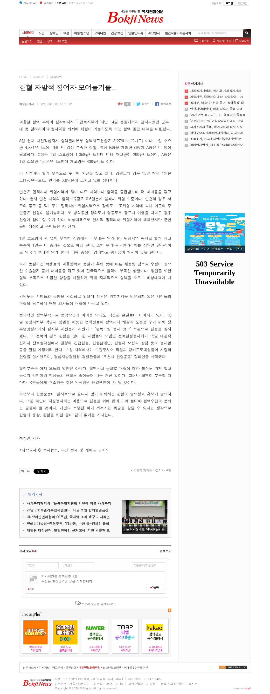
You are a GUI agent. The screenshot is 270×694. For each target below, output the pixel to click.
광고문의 (57, 667)
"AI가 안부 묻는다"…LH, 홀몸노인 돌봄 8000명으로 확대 (217, 115)
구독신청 (204, 41)
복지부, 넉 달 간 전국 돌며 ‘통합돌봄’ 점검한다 (217, 103)
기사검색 (247, 33)
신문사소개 (29, 667)
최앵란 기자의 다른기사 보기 (152, 470)
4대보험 (62, 41)
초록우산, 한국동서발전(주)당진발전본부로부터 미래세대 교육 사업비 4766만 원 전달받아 (216, 139)
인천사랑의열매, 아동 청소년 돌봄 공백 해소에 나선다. (216, 109)
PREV (238, 249)
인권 (39, 41)
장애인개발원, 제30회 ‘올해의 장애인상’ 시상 (217, 145)
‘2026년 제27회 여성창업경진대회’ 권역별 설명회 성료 (216, 121)
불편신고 (70, 667)
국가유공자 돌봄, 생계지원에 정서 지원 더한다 (216, 127)
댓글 (124, 103)
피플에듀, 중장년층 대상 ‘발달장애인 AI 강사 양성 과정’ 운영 (216, 97)
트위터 (143, 103)
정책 (50, 41)
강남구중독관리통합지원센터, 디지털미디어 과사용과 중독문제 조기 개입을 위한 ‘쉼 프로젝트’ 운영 (216, 133)
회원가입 (242, 3)
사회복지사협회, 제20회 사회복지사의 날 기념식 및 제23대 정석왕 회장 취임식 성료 (217, 91)
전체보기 (165, 551)
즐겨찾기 (49, 3)
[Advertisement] (135, 59)
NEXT (241, 249)
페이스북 (163, 103)
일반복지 (27, 41)
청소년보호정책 (112, 667)
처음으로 (216, 3)
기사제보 (44, 667)
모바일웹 (244, 41)
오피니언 (39, 77)
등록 (154, 587)
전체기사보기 (224, 41)
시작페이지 (30, 3)
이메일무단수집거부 (136, 667)
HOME (23, 77)
